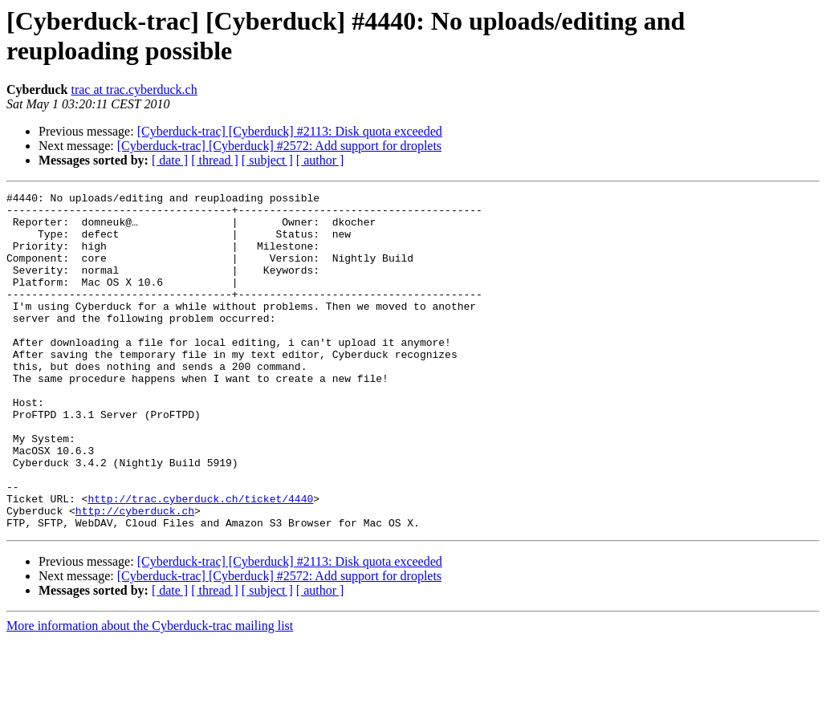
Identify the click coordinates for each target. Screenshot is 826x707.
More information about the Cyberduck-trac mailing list (149, 693)
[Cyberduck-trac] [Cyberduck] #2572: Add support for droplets (279, 145)
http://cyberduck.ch (134, 575)
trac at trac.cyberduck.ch (134, 89)
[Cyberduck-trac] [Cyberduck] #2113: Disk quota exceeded (289, 131)
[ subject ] (267, 160)
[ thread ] (214, 160)
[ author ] (320, 160)
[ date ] (170, 160)
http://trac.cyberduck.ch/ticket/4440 (200, 561)
